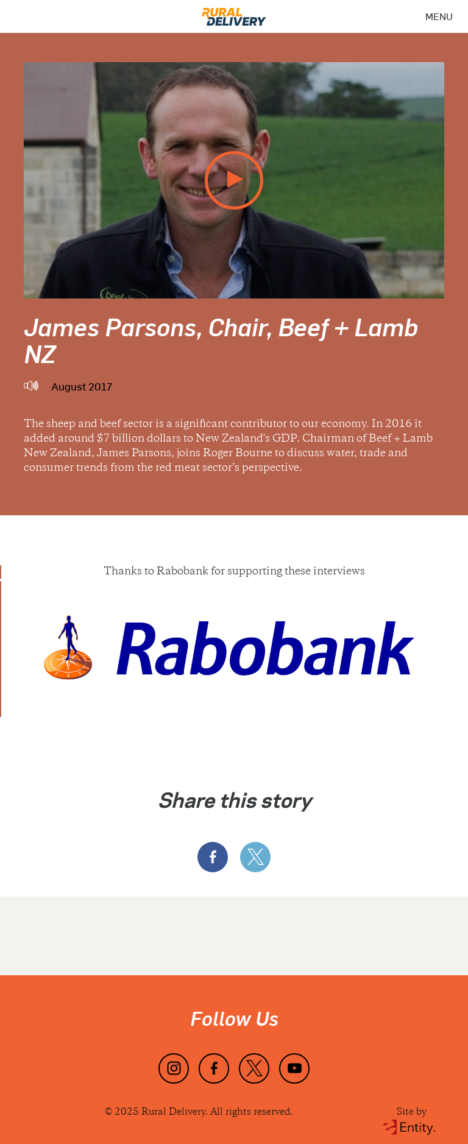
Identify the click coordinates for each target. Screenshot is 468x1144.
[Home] (234, 13)
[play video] (234, 180)
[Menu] (439, 16)
